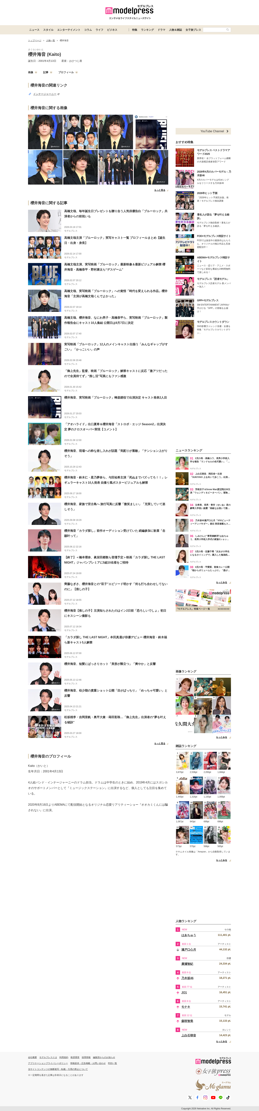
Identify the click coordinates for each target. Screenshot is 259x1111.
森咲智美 (187, 1021)
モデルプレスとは (48, 1057)
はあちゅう (188, 935)
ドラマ (161, 29)
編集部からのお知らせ (104, 1057)
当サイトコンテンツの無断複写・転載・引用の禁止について (58, 1069)
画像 (32, 72)
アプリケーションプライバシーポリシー (48, 1063)
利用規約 (63, 1057)
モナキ (185, 1006)
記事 (47, 72)
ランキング (147, 29)
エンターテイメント (68, 29)
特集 (134, 29)
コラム (88, 29)
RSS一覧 (112, 1063)
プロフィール (68, 72)
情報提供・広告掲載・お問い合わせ (88, 1063)
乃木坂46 (187, 978)
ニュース (34, 29)
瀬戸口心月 (188, 949)
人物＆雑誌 (175, 29)
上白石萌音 (188, 1035)
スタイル (48, 29)
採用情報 (86, 1057)
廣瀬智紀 (187, 963)
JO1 (184, 992)
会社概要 (32, 1057)
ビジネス (112, 29)
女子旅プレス (193, 29)
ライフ (99, 29)
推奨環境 (74, 1057)
